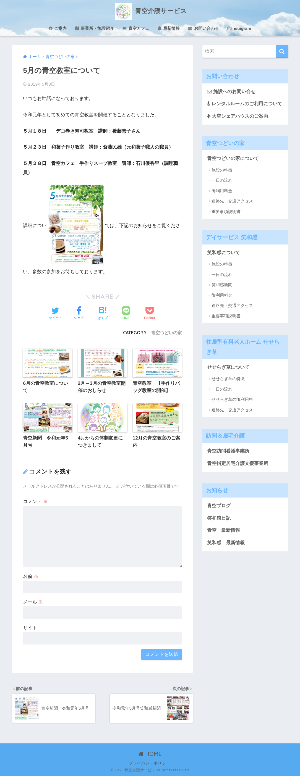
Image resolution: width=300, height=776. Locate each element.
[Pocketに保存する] (149, 313)
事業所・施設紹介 (94, 28)
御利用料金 (222, 190)
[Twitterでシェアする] (55, 313)
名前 (30, 576)
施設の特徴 (222, 170)
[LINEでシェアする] (126, 313)
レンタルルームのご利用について (244, 103)
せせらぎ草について (228, 367)
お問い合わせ (203, 28)
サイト (30, 627)
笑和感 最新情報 (226, 543)
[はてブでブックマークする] (103, 313)
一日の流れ (222, 180)
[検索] (282, 51)
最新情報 (168, 28)
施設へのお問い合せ (231, 91)
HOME (150, 754)
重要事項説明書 (226, 211)
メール (33, 602)
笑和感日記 (219, 518)
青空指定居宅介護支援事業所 (237, 463)
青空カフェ (135, 28)
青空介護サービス (150, 11)
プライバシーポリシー (149, 763)
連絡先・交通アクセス (232, 201)
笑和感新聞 (222, 285)
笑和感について (223, 252)
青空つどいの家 (166, 332)
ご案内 (58, 28)
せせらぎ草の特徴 (228, 379)
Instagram (239, 28)
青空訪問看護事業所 (228, 451)
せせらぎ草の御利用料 (232, 399)
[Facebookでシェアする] (79, 313)
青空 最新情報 (223, 530)
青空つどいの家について (233, 158)
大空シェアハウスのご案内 (237, 116)
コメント (35, 501)
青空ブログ (219, 505)
